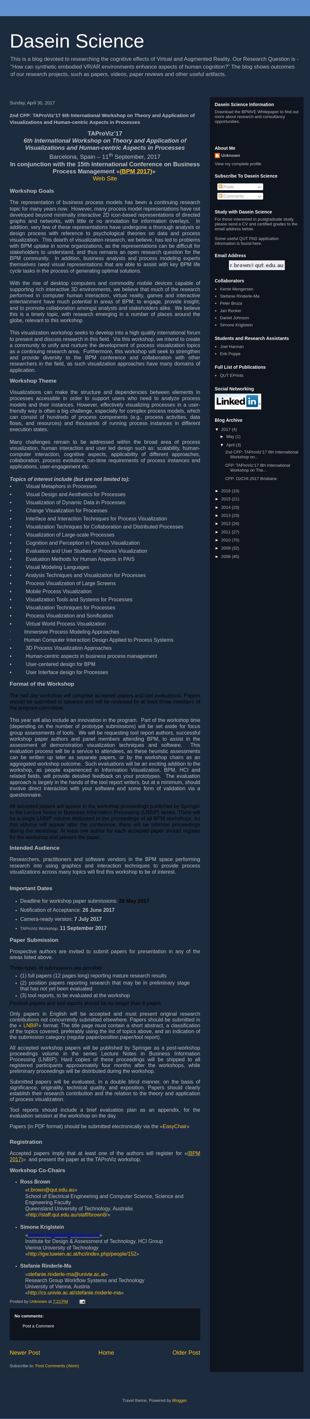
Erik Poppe (230, 353)
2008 (226, 556)
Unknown (230, 155)
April (231, 444)
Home (106, 1352)
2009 (226, 548)
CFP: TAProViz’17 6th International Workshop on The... (257, 468)
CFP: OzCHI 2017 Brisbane (251, 478)
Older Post (186, 1352)
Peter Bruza (231, 303)
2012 (226, 523)
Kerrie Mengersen (236, 289)
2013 (226, 515)
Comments (231, 196)
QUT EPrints (231, 375)
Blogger (179, 1400)
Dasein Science (77, 41)
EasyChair (175, 1126)
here (257, 243)
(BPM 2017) (136, 171)
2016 (226, 490)
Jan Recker (230, 310)
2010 (226, 540)
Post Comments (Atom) (57, 1365)
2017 (226, 429)
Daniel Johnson (234, 317)
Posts (226, 186)
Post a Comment (38, 1326)
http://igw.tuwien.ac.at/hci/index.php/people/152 (82, 1254)
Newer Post (25, 1352)
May (230, 436)
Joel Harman (232, 346)
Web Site (105, 178)
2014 (226, 507)
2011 (226, 531)
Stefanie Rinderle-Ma (239, 296)
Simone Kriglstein (236, 324)
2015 (226, 499)
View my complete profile (238, 163)
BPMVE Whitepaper (260, 111)
